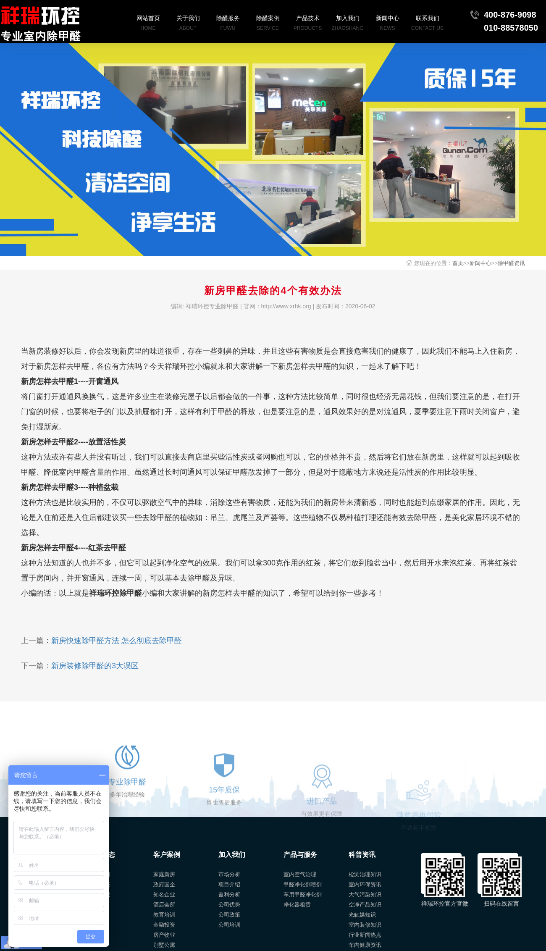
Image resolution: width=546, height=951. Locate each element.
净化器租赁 (297, 904)
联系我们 (427, 24)
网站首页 (148, 24)
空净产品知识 (365, 904)
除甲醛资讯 (511, 263)
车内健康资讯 (365, 945)
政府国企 (164, 884)
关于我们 (188, 24)
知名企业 (164, 894)
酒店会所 (164, 904)
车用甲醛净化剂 (303, 894)
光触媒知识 (362, 915)
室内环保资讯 (365, 884)
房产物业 (164, 935)
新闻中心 (387, 24)
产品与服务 (300, 854)
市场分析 (229, 874)
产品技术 (308, 24)
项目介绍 (229, 884)
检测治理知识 (365, 874)
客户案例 (166, 854)
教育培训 (164, 915)
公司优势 (229, 904)
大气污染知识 (365, 894)
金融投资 (164, 925)
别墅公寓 (164, 945)
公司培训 (229, 925)
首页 (457, 263)
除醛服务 (228, 24)
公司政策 (229, 915)
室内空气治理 (300, 874)
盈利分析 (229, 894)
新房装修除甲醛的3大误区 (95, 666)
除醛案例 (268, 24)
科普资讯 (362, 854)
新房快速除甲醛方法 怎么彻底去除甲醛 (116, 640)
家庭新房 (164, 874)
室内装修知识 (365, 925)
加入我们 (348, 24)
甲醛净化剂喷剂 (303, 884)
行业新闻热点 (365, 935)
